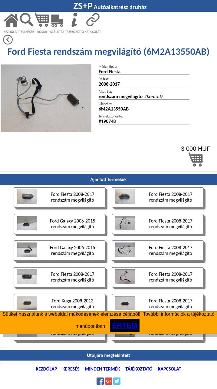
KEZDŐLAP (11, 32)
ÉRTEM (124, 325)
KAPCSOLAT (93, 32)
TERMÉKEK (26, 32)
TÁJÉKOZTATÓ (74, 32)
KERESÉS (70, 369)
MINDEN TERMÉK (102, 369)
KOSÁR (42, 32)
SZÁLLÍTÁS (57, 32)
